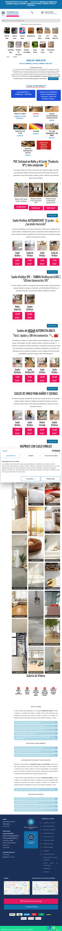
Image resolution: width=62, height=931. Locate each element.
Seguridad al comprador (49, 832)
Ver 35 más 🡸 (52, 388)
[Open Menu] (3, 14)
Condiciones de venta (48, 835)
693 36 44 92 (11, 859)
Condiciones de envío (48, 839)
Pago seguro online (31, 845)
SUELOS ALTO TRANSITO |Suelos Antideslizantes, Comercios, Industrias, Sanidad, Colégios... (49, 95)
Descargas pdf (47, 871)
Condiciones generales (49, 828)
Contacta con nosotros (49, 825)
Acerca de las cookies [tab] (51, 455)
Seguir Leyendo (53, 78)
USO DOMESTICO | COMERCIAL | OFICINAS (23, 94)
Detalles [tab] (31, 455)
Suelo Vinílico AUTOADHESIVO (28, 220)
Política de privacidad (48, 842)
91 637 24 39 (34, 2)
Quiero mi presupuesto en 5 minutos (31, 830)
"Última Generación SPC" (36, 280)
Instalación (46, 874)
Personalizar (30, 479)
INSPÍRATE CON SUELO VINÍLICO (36, 446)
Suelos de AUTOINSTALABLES (36, 331)
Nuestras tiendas (51, 13)
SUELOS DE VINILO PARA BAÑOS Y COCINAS (36, 393)
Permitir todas (50, 479)
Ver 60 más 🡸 (52, 215)
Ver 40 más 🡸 (52, 325)
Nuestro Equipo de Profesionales (50, 866)
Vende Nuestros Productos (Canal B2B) (50, 861)
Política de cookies (48, 846)
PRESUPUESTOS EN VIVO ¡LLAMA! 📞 (17, 2)
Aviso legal (46, 853)
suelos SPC (49, 76)
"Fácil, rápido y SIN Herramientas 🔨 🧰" (36, 335)
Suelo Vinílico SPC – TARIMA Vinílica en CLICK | (35, 277)
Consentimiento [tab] (10, 455)
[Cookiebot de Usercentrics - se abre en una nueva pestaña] (53, 451)
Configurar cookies (48, 849)
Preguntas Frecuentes (48, 856)
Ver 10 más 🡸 (52, 272)
